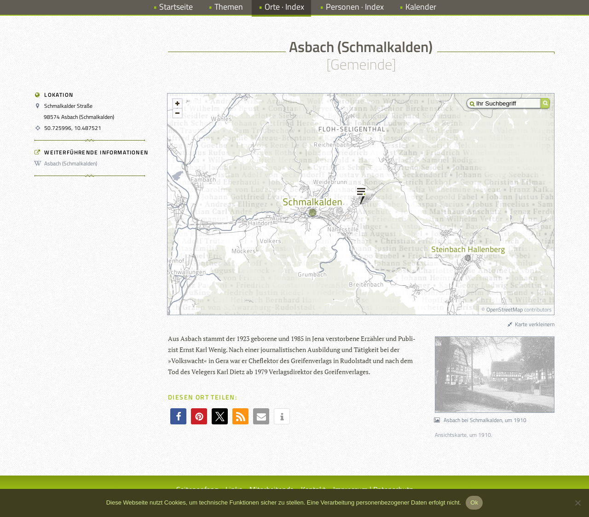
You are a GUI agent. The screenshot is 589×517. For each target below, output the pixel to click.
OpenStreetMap (504, 309)
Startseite (176, 6)
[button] (178, 416)
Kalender (420, 6)
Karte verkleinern (530, 324)
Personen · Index (355, 6)
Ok (474, 502)
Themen (228, 6)
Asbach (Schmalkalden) (67, 163)
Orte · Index (284, 6)
